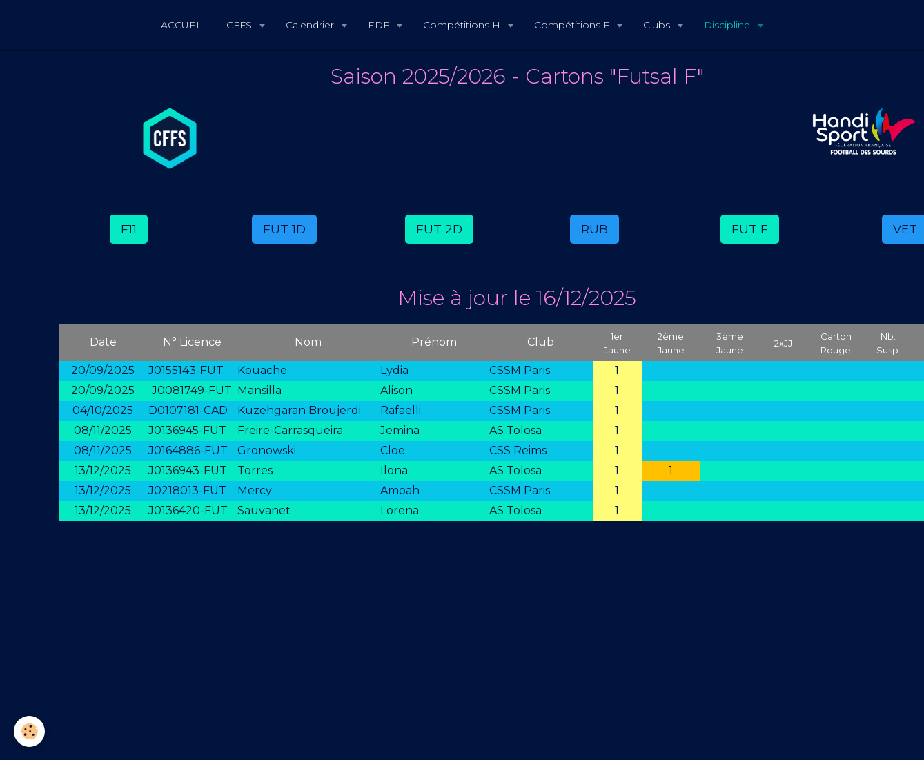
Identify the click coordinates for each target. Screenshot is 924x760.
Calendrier (311, 25)
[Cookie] (29, 731)
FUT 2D (439, 229)
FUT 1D (284, 229)
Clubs (658, 25)
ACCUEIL (183, 25)
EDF (380, 25)
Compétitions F (573, 25)
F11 (129, 229)
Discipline (728, 25)
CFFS (240, 25)
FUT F (749, 229)
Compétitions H (463, 25)
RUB (594, 229)
